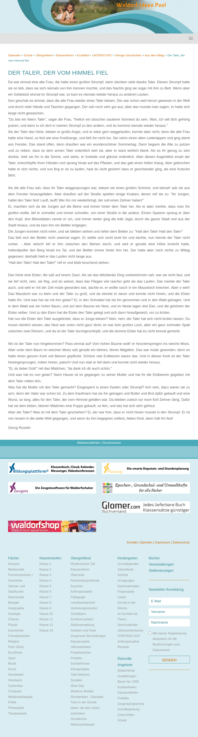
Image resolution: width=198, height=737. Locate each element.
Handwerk (15, 680)
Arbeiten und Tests (83, 630)
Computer (15, 691)
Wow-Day (77, 685)
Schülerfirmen (80, 663)
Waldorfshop (126, 670)
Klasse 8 (45, 602)
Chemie (13, 619)
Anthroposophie (81, 591)
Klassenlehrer (65, 55)
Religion (13, 641)
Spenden (146, 542)
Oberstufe (77, 575)
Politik (12, 702)
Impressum (163, 542)
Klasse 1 (45, 564)
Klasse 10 (46, 613)
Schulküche (79, 719)
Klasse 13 (46, 630)
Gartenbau (15, 685)
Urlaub (122, 720)
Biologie (13, 602)
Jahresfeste (126, 569)
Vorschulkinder (128, 624)
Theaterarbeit (17, 713)
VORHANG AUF (129, 636)
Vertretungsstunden (84, 608)
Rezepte (123, 647)
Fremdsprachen (19, 636)
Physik (12, 624)
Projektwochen (81, 652)
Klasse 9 (45, 608)
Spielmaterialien (129, 586)
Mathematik (16, 569)
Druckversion (112, 442)
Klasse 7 (45, 597)
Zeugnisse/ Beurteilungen (88, 636)
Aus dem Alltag (154, 55)
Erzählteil (83, 55)
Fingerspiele (126, 591)
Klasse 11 (46, 619)
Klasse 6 (45, 591)
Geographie (16, 608)
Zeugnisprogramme (131, 703)
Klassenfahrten (128, 692)
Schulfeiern (78, 613)
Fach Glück (16, 647)
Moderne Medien (82, 691)
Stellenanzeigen (161, 570)
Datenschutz (181, 542)
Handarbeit (15, 674)
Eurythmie (15, 652)
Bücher (154, 558)
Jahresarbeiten (81, 647)
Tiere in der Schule (83, 702)
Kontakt (132, 542)
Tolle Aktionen (80, 674)
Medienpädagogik (20, 696)
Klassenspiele (80, 641)
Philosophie (16, 708)
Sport (11, 658)
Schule (28, 55)
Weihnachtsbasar (82, 724)
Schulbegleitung (129, 709)
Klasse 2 (45, 569)
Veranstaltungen (161, 564)
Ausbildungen (127, 676)
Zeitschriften (126, 714)
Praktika (76, 658)
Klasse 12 (46, 624)
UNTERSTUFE (102, 55)
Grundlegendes (128, 564)
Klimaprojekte (80, 669)
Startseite (14, 55)
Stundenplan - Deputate (87, 696)
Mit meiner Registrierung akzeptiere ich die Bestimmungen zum (167, 642)
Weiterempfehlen (88, 442)
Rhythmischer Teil (83, 564)
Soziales (76, 680)
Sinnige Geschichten (128, 55)
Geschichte (16, 630)
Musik (12, 663)
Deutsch (14, 564)
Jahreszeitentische (130, 630)
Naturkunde (16, 597)
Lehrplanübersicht (83, 602)
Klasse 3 (45, 575)
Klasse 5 (45, 586)
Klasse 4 (45, 580)
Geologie (14, 613)
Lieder (122, 597)
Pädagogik (78, 597)
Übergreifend (44, 55)
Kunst (12, 669)
